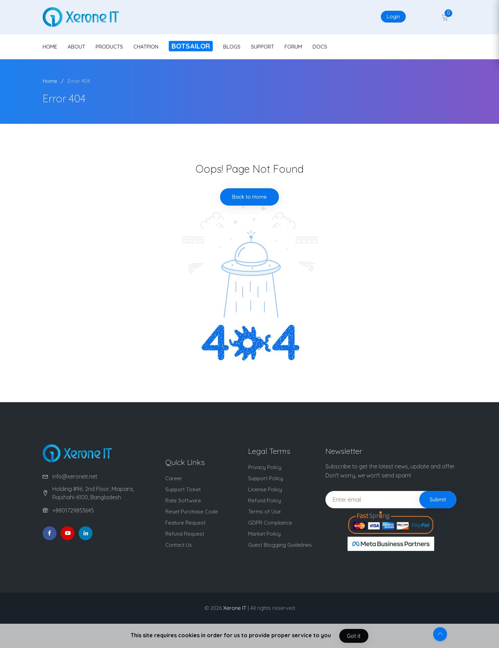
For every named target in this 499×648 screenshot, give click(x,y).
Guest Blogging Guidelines (280, 545)
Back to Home (249, 196)
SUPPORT (262, 46)
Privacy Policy (264, 467)
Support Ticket (183, 489)
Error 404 (79, 81)
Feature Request (185, 522)
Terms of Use (264, 511)
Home (50, 81)
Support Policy (265, 478)
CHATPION (145, 46)
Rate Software (183, 500)
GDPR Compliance (270, 522)
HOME (50, 46)
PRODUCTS (109, 46)
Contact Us (178, 545)
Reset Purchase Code (191, 511)
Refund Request (184, 533)
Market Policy (264, 533)
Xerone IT (234, 608)
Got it (354, 635)
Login (393, 16)
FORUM (293, 46)
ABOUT (76, 46)
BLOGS (231, 46)
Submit (438, 499)
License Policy (265, 489)
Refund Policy (264, 500)
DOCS (320, 46)
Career (173, 478)
